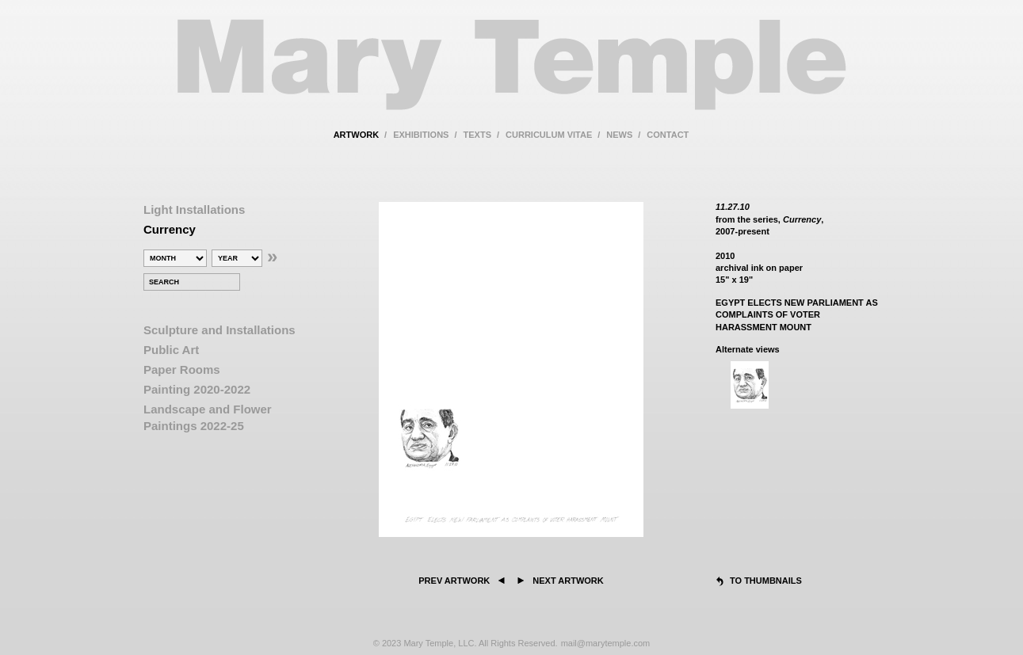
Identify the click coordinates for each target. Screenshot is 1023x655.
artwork (356, 134)
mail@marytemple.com (606, 643)
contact (668, 134)
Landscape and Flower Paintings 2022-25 (207, 417)
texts (477, 134)
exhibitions (421, 134)
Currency (169, 229)
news (619, 134)
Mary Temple (511, 74)
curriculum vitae (549, 134)
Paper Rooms (181, 369)
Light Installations (194, 209)
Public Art (171, 349)
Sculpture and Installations (219, 330)
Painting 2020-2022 (196, 389)
